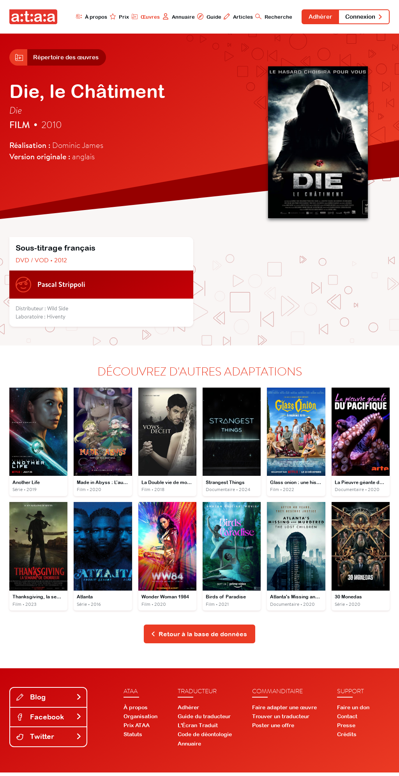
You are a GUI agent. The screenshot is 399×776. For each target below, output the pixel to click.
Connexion (361, 17)
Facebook (49, 720)
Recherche (265, 17)
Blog (49, 700)
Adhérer (314, 17)
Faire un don (353, 711)
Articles (229, 17)
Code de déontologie (205, 738)
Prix (110, 17)
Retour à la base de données (199, 637)
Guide (200, 17)
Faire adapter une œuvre (284, 711)
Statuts (133, 738)
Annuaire (169, 17)
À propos (81, 17)
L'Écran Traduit (198, 729)
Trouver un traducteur (280, 720)
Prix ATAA (137, 729)
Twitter (49, 740)
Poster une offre (273, 729)
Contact (347, 720)
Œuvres (136, 17)
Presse (346, 729)
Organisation (140, 720)
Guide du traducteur (204, 720)
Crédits (347, 738)
